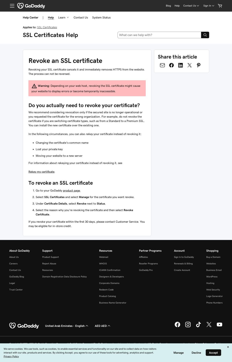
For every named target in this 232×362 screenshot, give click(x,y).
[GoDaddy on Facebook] (177, 326)
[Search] (205, 35)
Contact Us (81, 17)
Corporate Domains (109, 283)
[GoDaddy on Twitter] (209, 326)
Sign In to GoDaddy (184, 257)
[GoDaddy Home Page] (24, 326)
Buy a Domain (213, 257)
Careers (13, 263)
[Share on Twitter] (189, 65)
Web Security (213, 289)
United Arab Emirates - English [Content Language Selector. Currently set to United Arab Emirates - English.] (67, 326)
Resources (47, 270)
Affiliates (143, 257)
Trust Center (16, 289)
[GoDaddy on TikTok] (198, 326)
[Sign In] (209, 5)
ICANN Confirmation (109, 270)
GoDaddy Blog (16, 276)
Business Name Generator (112, 302)
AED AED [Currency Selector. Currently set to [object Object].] (103, 326)
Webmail (103, 257)
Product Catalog (107, 296)
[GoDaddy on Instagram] (188, 326)
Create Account (182, 270)
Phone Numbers (214, 302)
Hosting (210, 283)
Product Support (50, 257)
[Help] (177, 5)
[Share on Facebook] (171, 65)
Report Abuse (49, 263)
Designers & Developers (111, 276)
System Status (101, 17)
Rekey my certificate (41, 171)
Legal (12, 283)
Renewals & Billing (183, 263)
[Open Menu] (10, 5)
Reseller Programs (148, 263)
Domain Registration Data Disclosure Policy (64, 276)
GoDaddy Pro (146, 270)
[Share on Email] (162, 65)
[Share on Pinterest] (198, 65)
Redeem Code (106, 289)
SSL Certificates (47, 27)
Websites (211, 263)
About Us (14, 257)
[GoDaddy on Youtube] (219, 326)
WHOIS (103, 263)
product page (71, 190)
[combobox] (159, 35)
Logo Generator (214, 296)
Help (51, 17)
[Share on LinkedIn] (180, 65)
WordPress (212, 276)
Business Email (214, 270)
